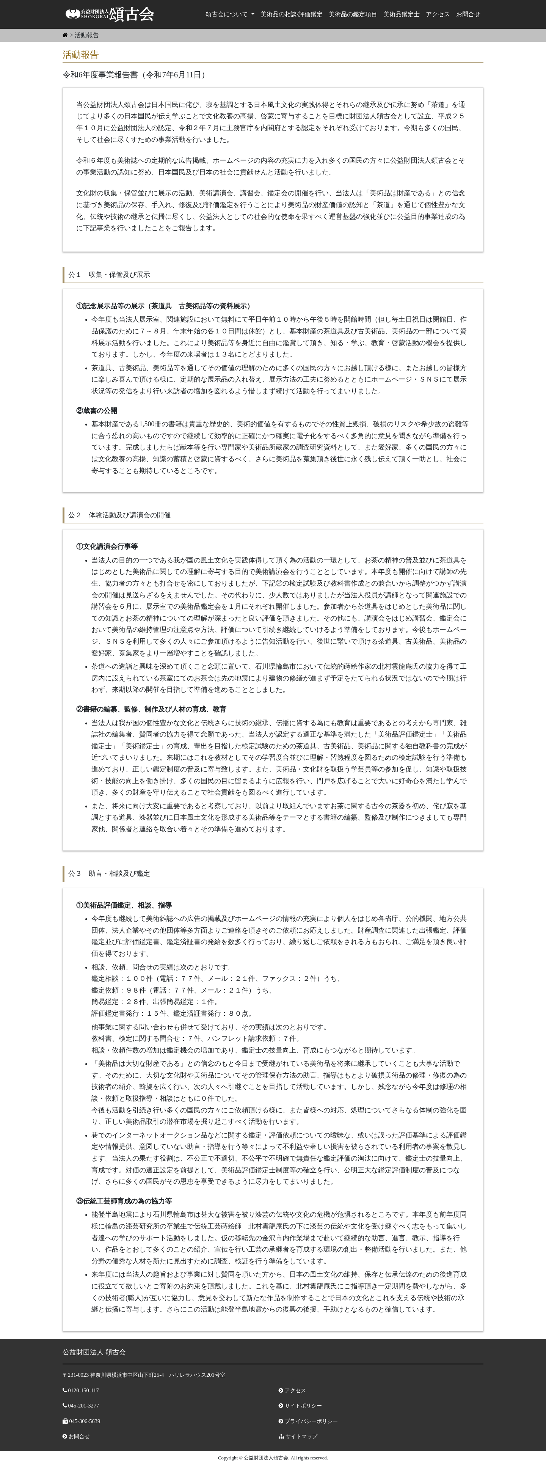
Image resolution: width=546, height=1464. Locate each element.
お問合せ (468, 14)
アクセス (438, 14)
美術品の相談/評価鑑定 (291, 14)
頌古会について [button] (227, 14)
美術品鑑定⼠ (401, 14)
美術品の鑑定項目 (353, 14)
